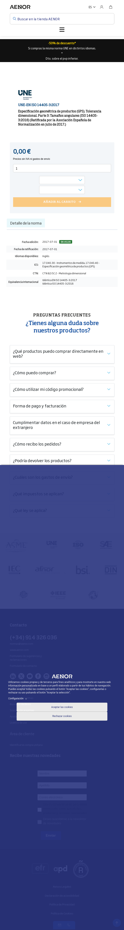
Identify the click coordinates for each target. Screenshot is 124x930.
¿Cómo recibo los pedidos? (37, 443)
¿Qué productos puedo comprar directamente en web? (58, 353)
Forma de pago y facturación (39, 405)
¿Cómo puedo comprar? (34, 372)
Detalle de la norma (26, 223)
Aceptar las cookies (62, 707)
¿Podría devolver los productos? (42, 460)
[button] (92, 7)
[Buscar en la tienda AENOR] (62, 18)
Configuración (18, 698)
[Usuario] (101, 7)
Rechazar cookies (62, 716)
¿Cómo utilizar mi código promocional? (48, 389)
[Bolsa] (110, 7)
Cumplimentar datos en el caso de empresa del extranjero (56, 425)
